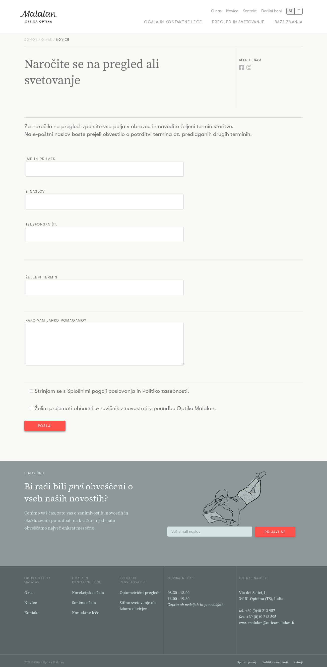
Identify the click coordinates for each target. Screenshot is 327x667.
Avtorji (298, 659)
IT (298, 10)
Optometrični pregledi (140, 589)
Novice (232, 10)
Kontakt (250, 10)
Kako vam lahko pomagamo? (105, 339)
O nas (216, 10)
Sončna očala (84, 599)
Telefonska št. (105, 229)
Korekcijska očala (88, 589)
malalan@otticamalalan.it (271, 619)
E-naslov (105, 196)
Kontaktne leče (85, 609)
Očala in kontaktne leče (173, 21)
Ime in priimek (105, 164)
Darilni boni (271, 10)
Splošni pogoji (247, 659)
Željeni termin (105, 282)
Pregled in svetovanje (238, 21)
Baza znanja (288, 21)
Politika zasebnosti (275, 659)
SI (290, 10)
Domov (31, 37)
